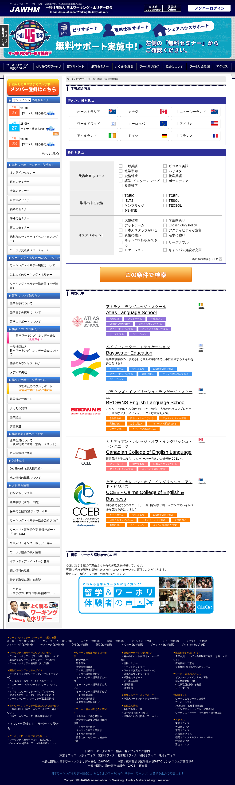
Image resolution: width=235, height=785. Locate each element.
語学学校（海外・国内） (25, 502)
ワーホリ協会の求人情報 (25, 552)
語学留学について (21, 303)
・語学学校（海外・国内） (135, 712)
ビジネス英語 (178, 166)
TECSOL (175, 205)
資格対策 (131, 176)
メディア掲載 (18, 372)
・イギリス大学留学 (84, 734)
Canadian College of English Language (150, 447)
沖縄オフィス (167, 755)
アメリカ (186, 124)
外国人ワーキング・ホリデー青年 (31, 543)
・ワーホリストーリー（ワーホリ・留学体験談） (199, 712)
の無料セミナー (32, 100)
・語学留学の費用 (83, 667)
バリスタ (175, 171)
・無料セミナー (129, 663)
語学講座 (15, 417)
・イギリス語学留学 (84, 698)
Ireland (201, 306)
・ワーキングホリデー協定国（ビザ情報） (29, 663)
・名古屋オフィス (182, 734)
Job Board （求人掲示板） (26, 468)
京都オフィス (106, 755)
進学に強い (177, 235)
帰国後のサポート (21, 399)
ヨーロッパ (136, 124)
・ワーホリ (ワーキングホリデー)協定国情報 (30, 698)
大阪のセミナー (20, 191)
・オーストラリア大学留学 (88, 730)
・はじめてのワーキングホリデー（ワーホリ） (31, 660)
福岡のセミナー (20, 209)
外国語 (171, 8)
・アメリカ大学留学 (84, 727)
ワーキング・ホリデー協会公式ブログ (34, 520)
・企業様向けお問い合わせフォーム (192, 667)
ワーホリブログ (150, 66)
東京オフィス (67, 755)
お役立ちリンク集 (21, 493)
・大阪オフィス (181, 727)
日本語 (153, 8)
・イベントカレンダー (133, 667)
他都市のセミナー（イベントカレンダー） (34, 239)
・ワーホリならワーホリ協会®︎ (189, 698)
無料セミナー (100, 66)
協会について (175, 66)
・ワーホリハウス (182, 702)
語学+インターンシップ (142, 181)
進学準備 (131, 171)
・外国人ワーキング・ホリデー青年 (140, 698)
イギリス (191, 641)
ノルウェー (125, 644)
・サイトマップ (181, 688)
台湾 (73, 644)
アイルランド (87, 136)
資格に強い (133, 235)
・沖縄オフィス (181, 741)
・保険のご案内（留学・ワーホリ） (140, 716)
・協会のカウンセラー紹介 (135, 674)
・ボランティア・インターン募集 (190, 677)
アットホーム (134, 225)
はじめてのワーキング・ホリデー (31, 274)
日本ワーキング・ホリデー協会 (35, 337)
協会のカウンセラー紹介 (25, 363)
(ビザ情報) (29, 641)
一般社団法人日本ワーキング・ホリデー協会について (34, 350)
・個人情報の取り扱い (184, 681)
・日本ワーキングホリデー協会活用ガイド (29, 716)
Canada (201, 441)
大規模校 (131, 220)
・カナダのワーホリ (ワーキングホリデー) (29, 681)
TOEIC (130, 195)
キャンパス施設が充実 (185, 250)
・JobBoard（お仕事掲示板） (188, 705)
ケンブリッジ (134, 205)
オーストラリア (88, 112)
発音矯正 (131, 186)
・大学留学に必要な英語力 (88, 716)
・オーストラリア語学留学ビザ (90, 691)
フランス (186, 136)
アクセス (222, 66)
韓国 (109, 641)
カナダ (133, 112)
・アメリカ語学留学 (84, 670)
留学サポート (75, 66)
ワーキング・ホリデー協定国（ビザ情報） (34, 286)
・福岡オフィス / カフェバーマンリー (192, 737)
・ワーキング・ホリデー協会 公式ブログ (29, 739)
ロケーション (134, 250)
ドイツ (133, 136)
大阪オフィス (87, 755)
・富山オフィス (181, 744)
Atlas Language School (150, 309)
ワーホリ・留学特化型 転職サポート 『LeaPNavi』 (33, 532)
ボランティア (178, 181)
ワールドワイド (88, 124)
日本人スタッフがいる (141, 230)
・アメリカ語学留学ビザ (87, 674)
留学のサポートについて (25, 321)
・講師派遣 (127, 688)
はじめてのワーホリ (48, 66)
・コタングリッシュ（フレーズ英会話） (194, 709)
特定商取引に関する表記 (25, 579)
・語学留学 (80, 663)
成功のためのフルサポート (35, 388)
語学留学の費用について (25, 312)
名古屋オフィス (127, 755)
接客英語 (175, 176)
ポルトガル (187, 644)
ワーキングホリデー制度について (19, 66)
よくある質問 (124, 66)
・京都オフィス (181, 730)
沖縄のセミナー (20, 218)
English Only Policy (183, 225)
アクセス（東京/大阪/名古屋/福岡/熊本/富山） (33, 591)
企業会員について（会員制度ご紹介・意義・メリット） (34, 442)
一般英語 (131, 166)
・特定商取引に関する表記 (187, 684)
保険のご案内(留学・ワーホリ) (29, 511)
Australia (201, 391)
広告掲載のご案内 (21, 453)
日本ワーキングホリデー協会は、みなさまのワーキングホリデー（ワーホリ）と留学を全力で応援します (117, 773)
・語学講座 (127, 684)
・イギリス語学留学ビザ (87, 702)
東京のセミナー (20, 181)
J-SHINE (131, 210)
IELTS (129, 200)
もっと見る (50, 153)
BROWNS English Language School (150, 397)
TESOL (174, 200)
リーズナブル (178, 242)
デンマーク (46, 644)
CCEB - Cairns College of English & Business (150, 490)
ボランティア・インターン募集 (29, 561)
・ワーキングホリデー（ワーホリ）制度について (33, 656)
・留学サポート (82, 660)
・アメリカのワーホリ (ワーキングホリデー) (30, 695)
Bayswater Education (150, 350)
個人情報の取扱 (20, 570)
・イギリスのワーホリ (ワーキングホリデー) (30, 691)
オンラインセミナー (22, 172)
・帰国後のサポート (131, 677)
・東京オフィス (181, 723)
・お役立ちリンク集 (131, 709)
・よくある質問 (129, 681)
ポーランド (156, 644)
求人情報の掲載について (25, 477)
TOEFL (174, 195)
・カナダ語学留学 (83, 695)
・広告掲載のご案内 (183, 663)
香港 (98, 644)
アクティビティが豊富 (185, 230)
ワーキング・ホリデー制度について (32, 265)
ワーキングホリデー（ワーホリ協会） (85, 79)
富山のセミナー (20, 227)
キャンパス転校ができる (141, 242)
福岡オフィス (147, 755)
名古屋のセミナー (21, 200)
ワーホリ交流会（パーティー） (29, 250)
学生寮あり (177, 220)
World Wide (201, 347)
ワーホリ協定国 (200, 66)
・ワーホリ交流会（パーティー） (139, 670)
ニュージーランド (193, 112)
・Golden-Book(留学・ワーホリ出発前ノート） (32, 743)
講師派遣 (15, 426)
